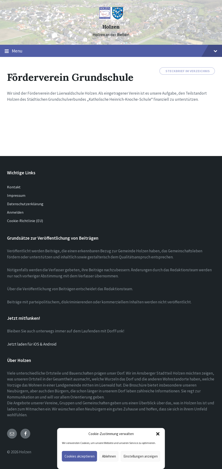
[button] (158, 434)
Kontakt (14, 187)
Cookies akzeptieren (80, 456)
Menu (111, 51)
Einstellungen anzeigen (140, 456)
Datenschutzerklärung (25, 203)
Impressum (16, 195)
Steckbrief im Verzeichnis (187, 71)
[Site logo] (111, 18)
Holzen (111, 27)
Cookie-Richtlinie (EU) (25, 220)
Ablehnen (109, 456)
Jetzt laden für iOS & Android (32, 344)
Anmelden (15, 212)
